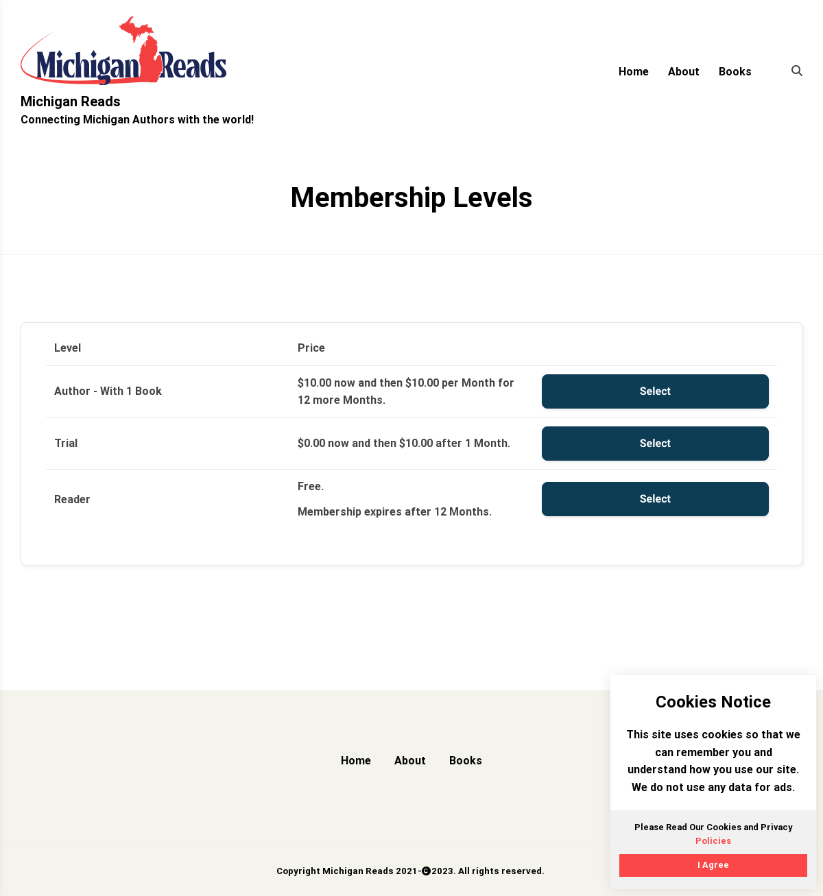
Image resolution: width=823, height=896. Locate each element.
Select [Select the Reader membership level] (655, 498)
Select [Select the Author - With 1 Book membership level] (655, 391)
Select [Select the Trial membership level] (655, 443)
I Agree (713, 865)
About (684, 71)
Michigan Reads (71, 101)
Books (735, 71)
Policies (713, 841)
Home (634, 71)
